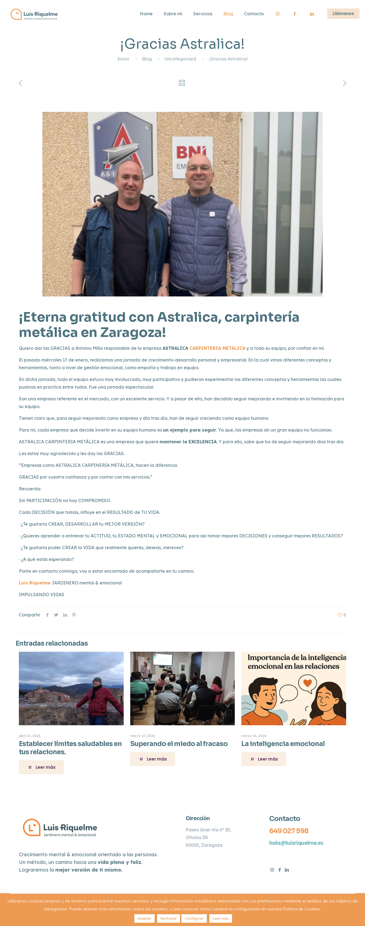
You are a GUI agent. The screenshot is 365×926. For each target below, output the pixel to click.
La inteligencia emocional (283, 744)
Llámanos (343, 13)
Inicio (123, 59)
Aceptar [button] (144, 918)
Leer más (221, 918)
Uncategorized (180, 59)
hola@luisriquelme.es (296, 842)
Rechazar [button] (168, 918)
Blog (147, 59)
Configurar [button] (194, 918)
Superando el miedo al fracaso (179, 744)
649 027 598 (288, 831)
